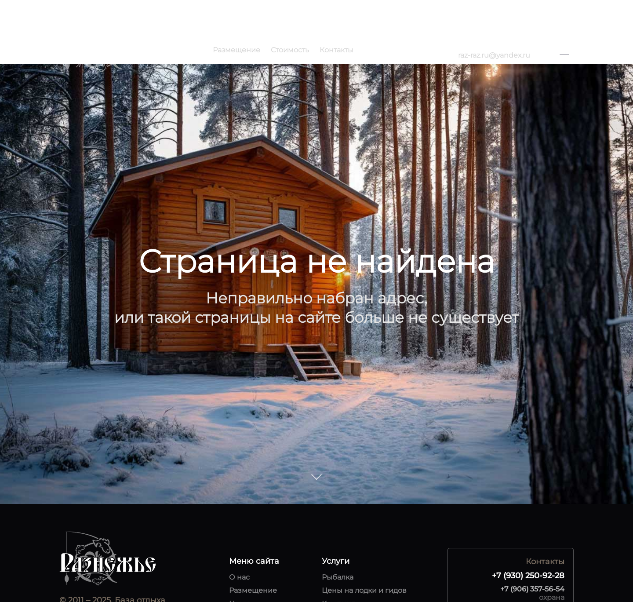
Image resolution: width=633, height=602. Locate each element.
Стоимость (290, 50)
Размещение (236, 50)
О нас (239, 577)
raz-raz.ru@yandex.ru (494, 55)
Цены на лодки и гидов (364, 591)
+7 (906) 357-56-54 (532, 589)
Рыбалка (337, 577)
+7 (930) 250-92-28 (490, 45)
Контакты (336, 50)
